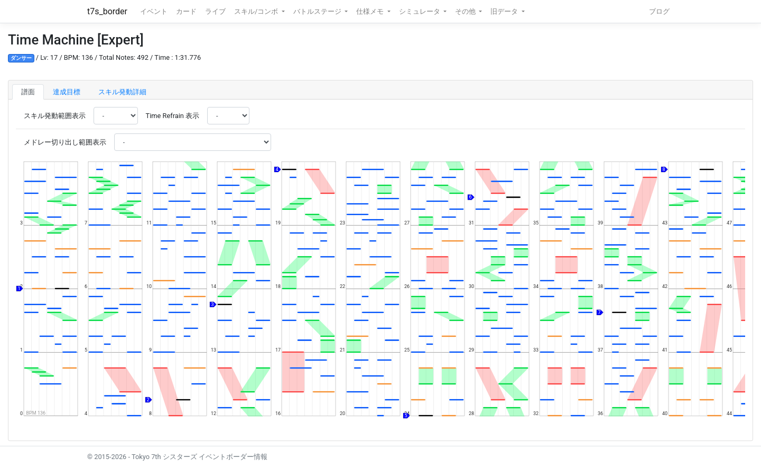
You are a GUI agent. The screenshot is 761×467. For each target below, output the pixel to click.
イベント (154, 11)
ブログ (659, 11)
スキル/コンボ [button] (257, 11)
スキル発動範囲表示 (55, 116)
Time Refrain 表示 (172, 116)
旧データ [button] (504, 11)
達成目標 (66, 92)
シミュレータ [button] (420, 11)
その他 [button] (466, 11)
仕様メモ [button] (370, 11)
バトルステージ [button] (318, 11)
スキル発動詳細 (122, 92)
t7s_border (107, 11)
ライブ (215, 11)
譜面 (28, 92)
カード (186, 11)
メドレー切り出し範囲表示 (65, 142)
